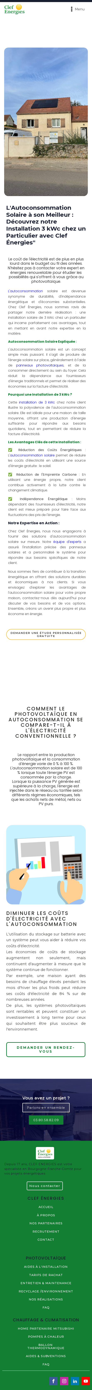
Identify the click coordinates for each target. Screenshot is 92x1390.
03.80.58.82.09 (46, 1120)
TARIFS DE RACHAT (46, 1275)
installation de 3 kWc (36, 402)
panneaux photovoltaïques (40, 365)
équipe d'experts (67, 541)
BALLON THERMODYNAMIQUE (45, 1346)
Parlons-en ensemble (46, 1108)
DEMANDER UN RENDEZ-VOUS (46, 1050)
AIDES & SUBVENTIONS (46, 1356)
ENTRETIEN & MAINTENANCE (46, 1283)
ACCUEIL (46, 1207)
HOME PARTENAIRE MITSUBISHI (46, 1328)
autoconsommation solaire (32, 455)
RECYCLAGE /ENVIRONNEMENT (46, 1291)
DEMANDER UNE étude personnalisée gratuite (46, 634)
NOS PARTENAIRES (46, 1223)
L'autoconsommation (25, 291)
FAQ (46, 1307)
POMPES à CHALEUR (46, 1336)
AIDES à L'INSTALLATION (46, 1266)
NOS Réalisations (46, 1299)
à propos (46, 1215)
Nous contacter (44, 1186)
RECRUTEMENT (46, 1231)
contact (46, 1240)
